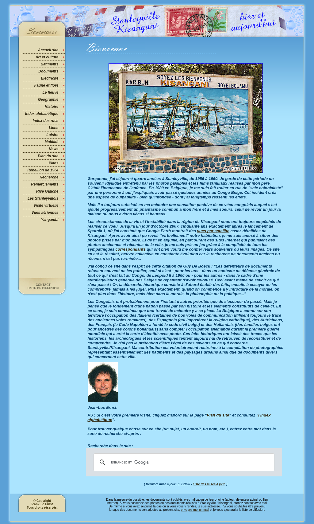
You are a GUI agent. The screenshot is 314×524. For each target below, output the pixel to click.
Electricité (49, 78)
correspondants (131, 249)
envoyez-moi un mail (195, 509)
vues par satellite (213, 231)
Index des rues (45, 121)
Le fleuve (50, 92)
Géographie (48, 99)
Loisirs (52, 135)
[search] (183, 462)
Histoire (52, 106)
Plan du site (48, 156)
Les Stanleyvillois (43, 198)
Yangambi (50, 219)
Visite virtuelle (46, 205)
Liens (53, 128)
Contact (43, 285)
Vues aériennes (45, 212)
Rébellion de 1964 (42, 170)
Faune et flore (46, 85)
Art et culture (47, 57)
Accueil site (48, 50)
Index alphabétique (42, 113)
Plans (53, 163)
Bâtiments (49, 64)
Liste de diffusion (43, 288)
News (53, 149)
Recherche (49, 177)
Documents (48, 71)
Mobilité (51, 142)
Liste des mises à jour (209, 484)
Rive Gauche (47, 191)
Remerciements (44, 184)
